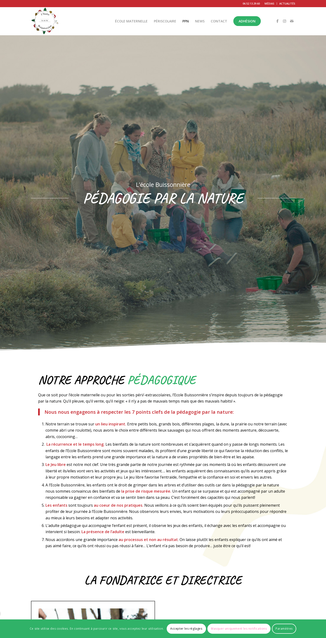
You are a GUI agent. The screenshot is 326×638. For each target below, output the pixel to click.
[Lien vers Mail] (291, 21)
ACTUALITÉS (287, 3)
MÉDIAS (269, 3)
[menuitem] (269, 3)
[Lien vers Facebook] (277, 21)
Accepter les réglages (186, 629)
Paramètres (284, 629)
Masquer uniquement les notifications (239, 629)
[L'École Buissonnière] (45, 21)
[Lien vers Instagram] (284, 21)
